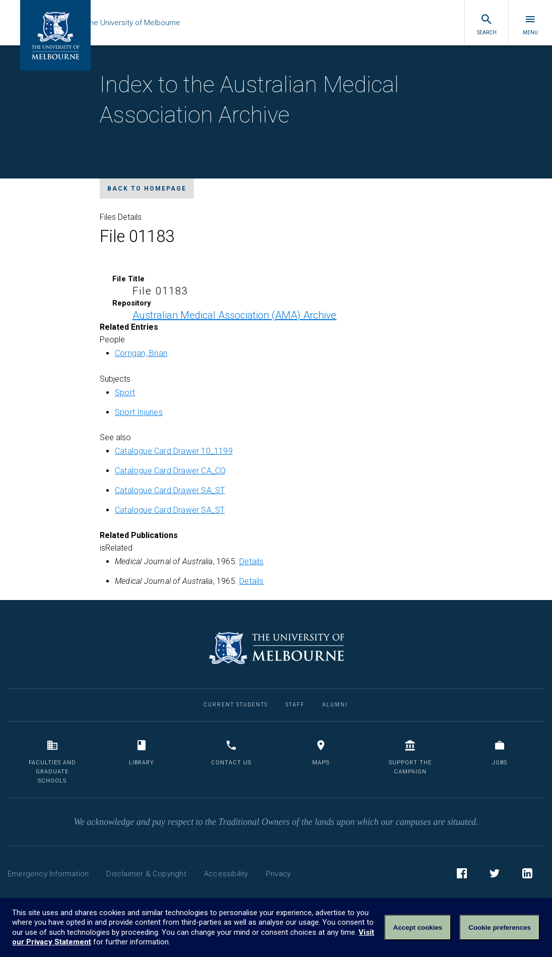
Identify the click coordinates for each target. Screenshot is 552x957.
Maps (320, 752)
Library (141, 752)
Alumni (335, 704)
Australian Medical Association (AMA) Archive (234, 315)
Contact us (231, 752)
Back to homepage (146, 188)
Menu (530, 24)
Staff (295, 704)
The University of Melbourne (157, 22)
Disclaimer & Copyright (146, 873)
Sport (125, 392)
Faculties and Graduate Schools (52, 761)
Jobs (499, 752)
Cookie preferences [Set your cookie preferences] (499, 927)
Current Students (236, 704)
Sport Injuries (139, 412)
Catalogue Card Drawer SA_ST (170, 490)
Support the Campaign (410, 757)
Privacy (278, 873)
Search (487, 24)
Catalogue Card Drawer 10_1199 (174, 451)
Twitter (495, 874)
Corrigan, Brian (141, 353)
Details (251, 561)
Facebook (462, 874)
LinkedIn (527, 874)
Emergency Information (48, 873)
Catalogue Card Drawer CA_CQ (170, 470)
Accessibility (226, 873)
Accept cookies (418, 927)
